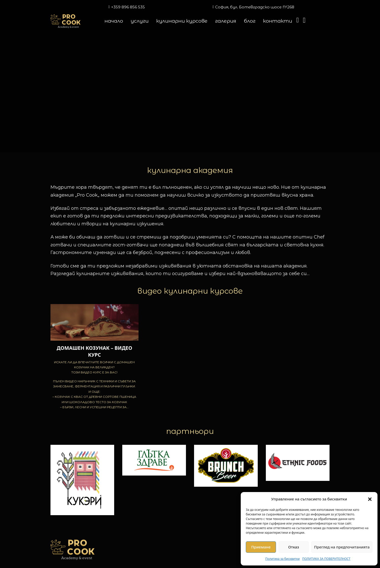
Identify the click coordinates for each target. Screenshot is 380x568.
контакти (277, 21)
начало (114, 21)
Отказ (293, 546)
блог (249, 21)
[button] (369, 499)
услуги (140, 21)
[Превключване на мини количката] (297, 20)
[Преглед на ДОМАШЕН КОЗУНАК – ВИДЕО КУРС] (94, 321)
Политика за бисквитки (282, 559)
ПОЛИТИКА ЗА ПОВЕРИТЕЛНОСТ (326, 559)
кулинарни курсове (182, 21)
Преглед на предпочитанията (342, 546)
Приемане (261, 546)
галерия (225, 21)
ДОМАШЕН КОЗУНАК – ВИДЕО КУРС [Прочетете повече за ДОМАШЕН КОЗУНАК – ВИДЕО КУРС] (94, 351)
